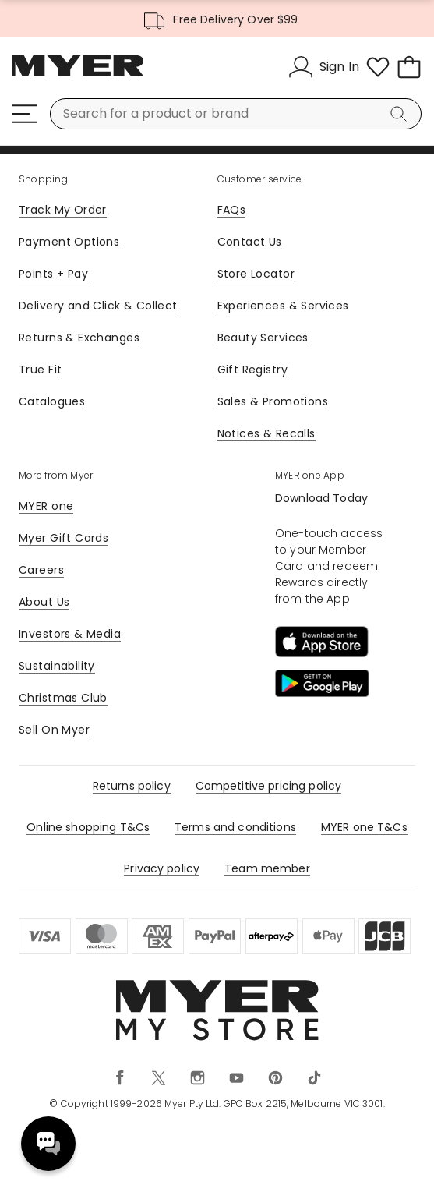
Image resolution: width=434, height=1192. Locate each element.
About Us (44, 602)
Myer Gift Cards (63, 538)
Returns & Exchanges (79, 337)
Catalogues (52, 401)
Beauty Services (263, 337)
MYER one (46, 506)
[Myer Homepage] (77, 74)
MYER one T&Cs (364, 827)
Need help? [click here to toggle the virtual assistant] (48, 1143)
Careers (41, 570)
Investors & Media (70, 634)
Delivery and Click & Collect (98, 305)
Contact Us (249, 241)
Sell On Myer (54, 729)
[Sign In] (323, 67)
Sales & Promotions (273, 401)
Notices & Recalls (266, 433)
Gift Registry (252, 369)
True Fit (40, 369)
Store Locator (256, 273)
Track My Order (63, 210)
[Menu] (24, 113)
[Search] (401, 114)
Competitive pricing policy (269, 786)
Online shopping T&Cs (88, 827)
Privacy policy (161, 868)
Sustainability (57, 666)
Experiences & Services (283, 305)
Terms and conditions (235, 827)
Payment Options (69, 241)
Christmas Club (63, 698)
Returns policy (132, 786)
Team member (267, 868)
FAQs (231, 210)
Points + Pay (53, 273)
